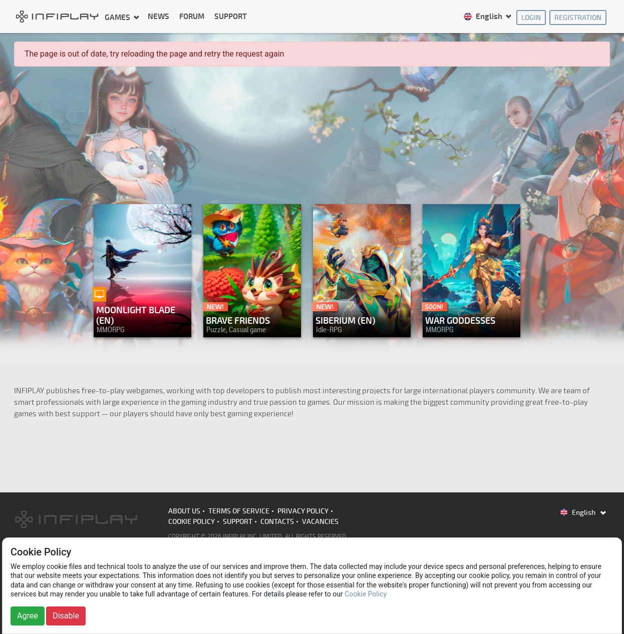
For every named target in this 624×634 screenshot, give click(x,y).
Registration (577, 18)
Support (230, 17)
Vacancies (320, 521)
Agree (27, 615)
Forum (191, 17)
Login (531, 18)
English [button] (483, 17)
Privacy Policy (303, 511)
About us (184, 511)
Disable (66, 615)
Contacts (277, 521)
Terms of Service (238, 511)
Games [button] (118, 17)
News (158, 17)
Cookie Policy (191, 521)
